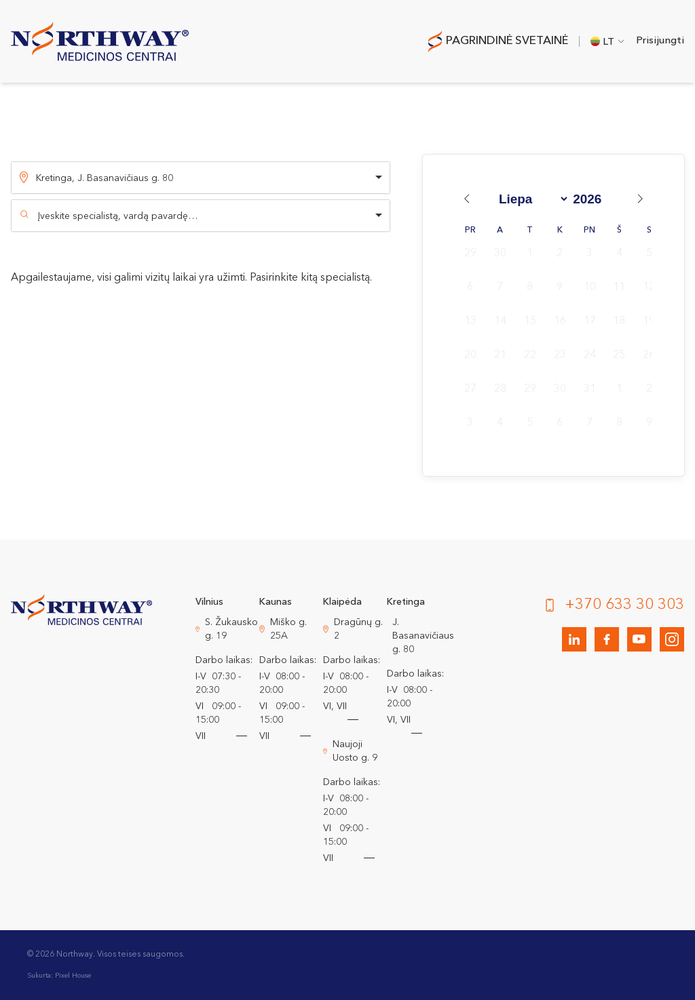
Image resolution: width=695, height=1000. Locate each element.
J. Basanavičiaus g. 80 (423, 636)
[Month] (531, 199)
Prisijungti (660, 41)
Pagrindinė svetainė (507, 41)
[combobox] (200, 215)
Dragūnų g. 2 (358, 629)
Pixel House (73, 975)
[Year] (591, 199)
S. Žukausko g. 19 (231, 629)
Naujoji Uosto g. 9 (355, 751)
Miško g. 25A (288, 629)
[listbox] (200, 177)
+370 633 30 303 (624, 604)
